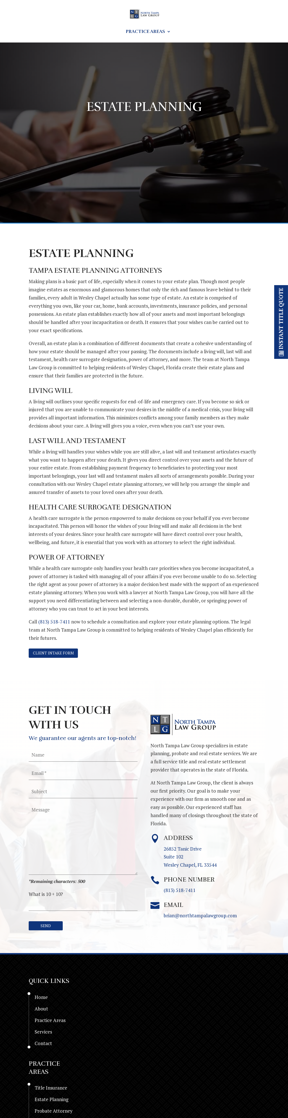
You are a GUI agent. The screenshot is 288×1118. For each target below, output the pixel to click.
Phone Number (189, 880)
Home (46, 32)
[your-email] (83, 774)
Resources (99, 32)
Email (173, 906)
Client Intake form (55, 653)
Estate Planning (51, 1100)
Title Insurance (51, 1089)
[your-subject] (83, 792)
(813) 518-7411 (54, 621)
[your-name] (83, 756)
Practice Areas (145, 32)
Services (189, 32)
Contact (225, 32)
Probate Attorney (54, 1112)
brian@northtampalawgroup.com (200, 916)
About (68, 32)
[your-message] (83, 840)
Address (178, 839)
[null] (47, 927)
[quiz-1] (83, 905)
